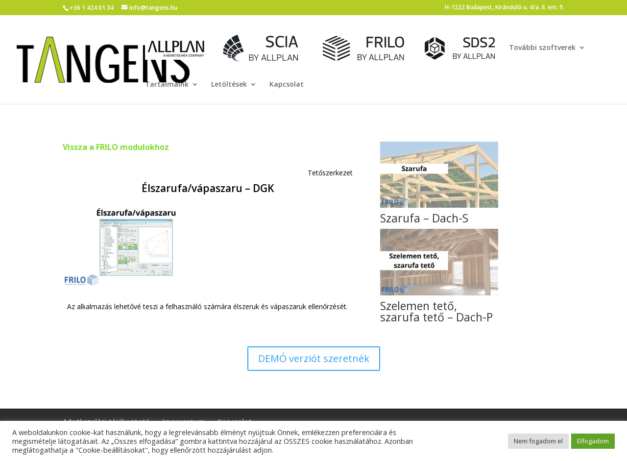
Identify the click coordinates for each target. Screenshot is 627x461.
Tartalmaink (167, 85)
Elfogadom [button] (593, 441)
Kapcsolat (286, 85)
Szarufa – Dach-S (424, 218)
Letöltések (229, 85)
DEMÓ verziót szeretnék (313, 358)
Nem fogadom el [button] (538, 441)
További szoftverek (542, 48)
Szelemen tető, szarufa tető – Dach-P (436, 311)
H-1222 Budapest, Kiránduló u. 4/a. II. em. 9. (504, 7)
